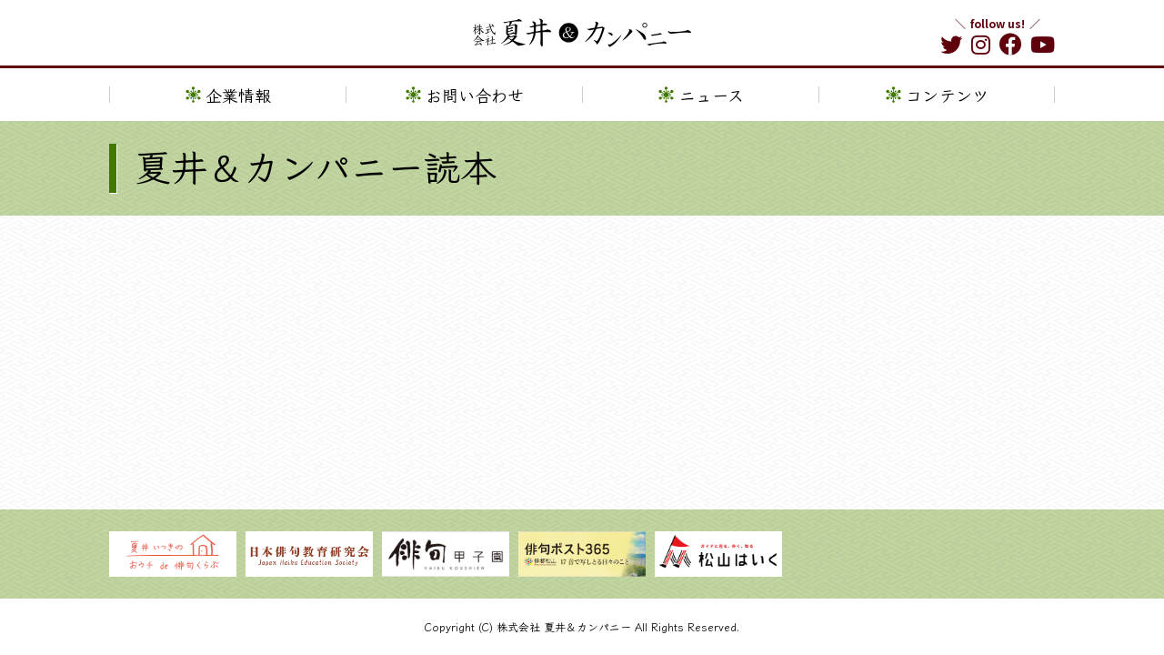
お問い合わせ (475, 106)
